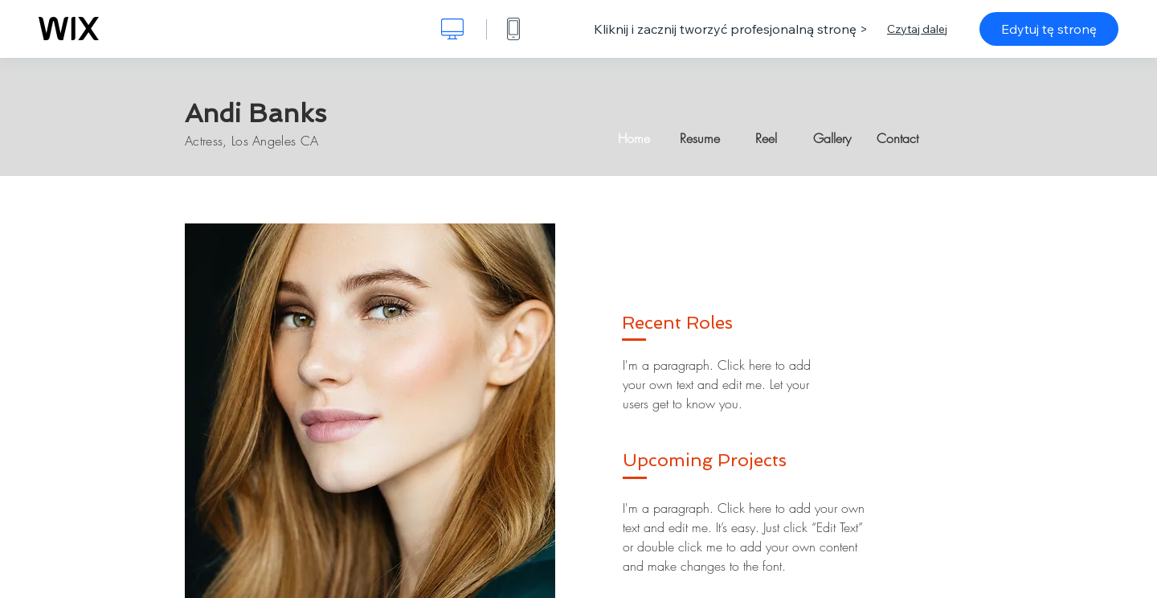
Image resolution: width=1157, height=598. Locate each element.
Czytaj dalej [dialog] (917, 29)
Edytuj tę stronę (1049, 29)
